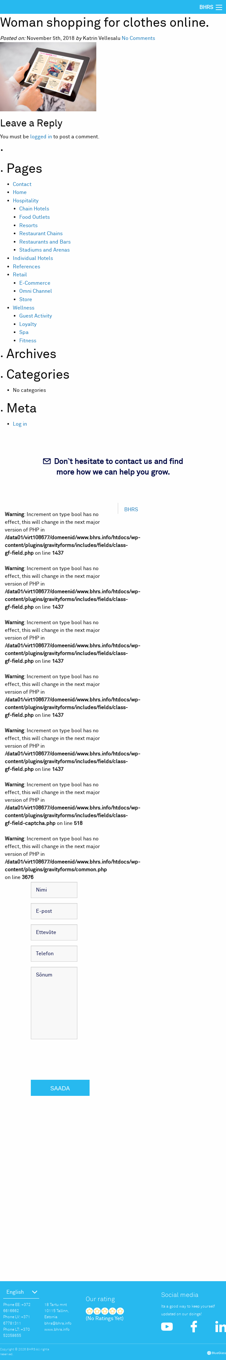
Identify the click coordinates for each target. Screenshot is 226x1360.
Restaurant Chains (41, 233)
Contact (22, 184)
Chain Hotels (34, 209)
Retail (20, 275)
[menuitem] (21, 1292)
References (26, 267)
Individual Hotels (33, 258)
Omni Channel (35, 291)
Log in (20, 424)
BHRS (131, 509)
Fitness (27, 341)
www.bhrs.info (57, 1329)
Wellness (23, 308)
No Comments (138, 38)
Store (25, 299)
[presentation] (79, 1056)
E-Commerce (34, 283)
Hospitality (26, 201)
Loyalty (28, 324)
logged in (41, 137)
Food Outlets (34, 217)
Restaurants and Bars (45, 242)
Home (20, 192)
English (15, 1292)
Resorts (28, 225)
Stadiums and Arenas (44, 250)
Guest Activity (35, 316)
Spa (24, 332)
